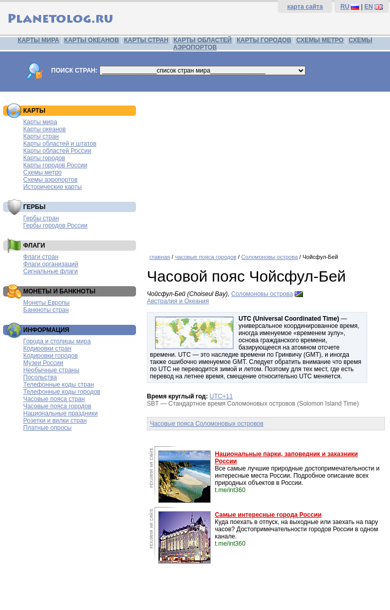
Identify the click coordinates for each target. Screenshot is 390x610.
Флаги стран (40, 256)
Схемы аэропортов (50, 179)
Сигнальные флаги (50, 271)
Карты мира (40, 122)
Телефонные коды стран (58, 384)
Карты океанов (44, 129)
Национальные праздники (60, 413)
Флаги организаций (50, 264)
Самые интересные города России (268, 514)
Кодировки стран (47, 348)
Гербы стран (41, 218)
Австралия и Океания (178, 301)
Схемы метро (42, 172)
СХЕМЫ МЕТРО (320, 40)
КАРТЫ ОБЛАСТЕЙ (203, 40)
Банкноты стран (46, 309)
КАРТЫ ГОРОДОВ (264, 40)
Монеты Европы (46, 302)
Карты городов (44, 158)
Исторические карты (52, 186)
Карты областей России (57, 150)
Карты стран (41, 136)
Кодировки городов (50, 355)
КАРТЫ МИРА (38, 40)
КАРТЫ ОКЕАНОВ (91, 40)
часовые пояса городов (205, 257)
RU (345, 6)
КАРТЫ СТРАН (146, 40)
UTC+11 (221, 396)
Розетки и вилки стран (55, 420)
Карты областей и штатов (59, 143)
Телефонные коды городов (61, 391)
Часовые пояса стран (54, 399)
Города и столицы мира (57, 341)
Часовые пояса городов (57, 406)
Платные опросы (47, 427)
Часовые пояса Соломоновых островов (206, 423)
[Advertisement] (266, 169)
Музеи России (43, 363)
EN (368, 6)
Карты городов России (55, 165)
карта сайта (305, 6)
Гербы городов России (55, 225)
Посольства (40, 377)
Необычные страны (51, 370)
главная (159, 257)
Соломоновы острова (269, 257)
